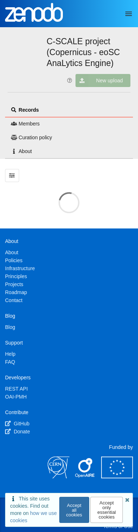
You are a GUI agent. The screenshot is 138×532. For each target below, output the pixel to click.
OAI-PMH (16, 397)
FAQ (10, 362)
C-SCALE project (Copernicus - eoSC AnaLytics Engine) (83, 52)
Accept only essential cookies (106, 510)
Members (25, 124)
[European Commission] (117, 476)
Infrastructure (20, 268)
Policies (13, 260)
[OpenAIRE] (85, 476)
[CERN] (58, 476)
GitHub (17, 423)
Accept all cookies (74, 510)
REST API (16, 389)
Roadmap (16, 292)
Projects (14, 284)
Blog (10, 327)
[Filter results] (12, 175)
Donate (17, 431)
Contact (13, 300)
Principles (16, 276)
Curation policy (31, 137)
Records (25, 110)
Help (10, 354)
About (21, 151)
